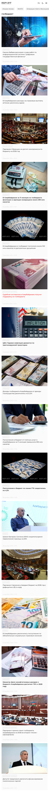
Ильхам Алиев (8, 9)
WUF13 (20, 9)
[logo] (6, 3)
